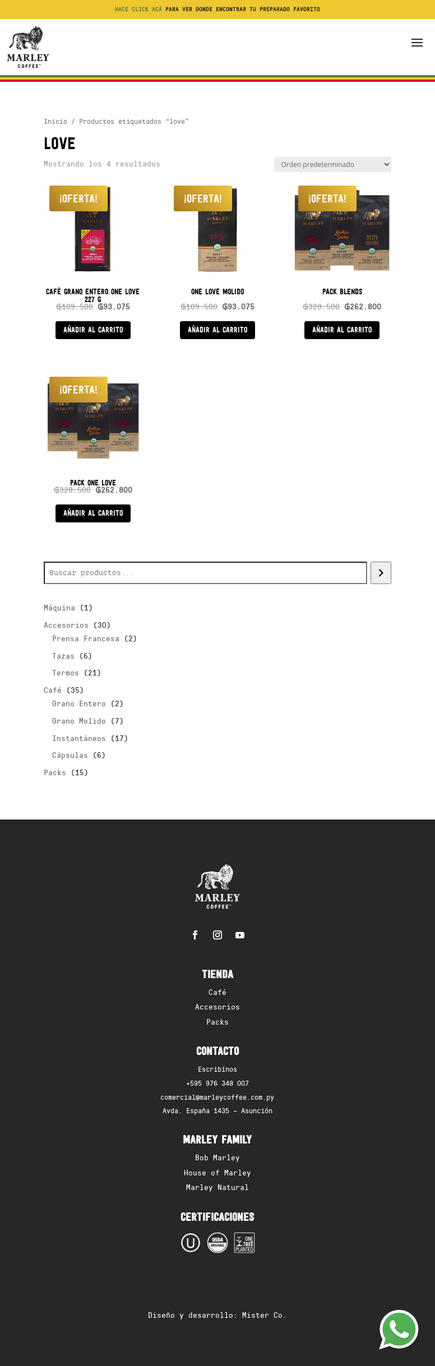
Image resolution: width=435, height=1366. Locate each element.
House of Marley (217, 1172)
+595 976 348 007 (217, 1082)
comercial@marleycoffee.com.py (217, 1096)
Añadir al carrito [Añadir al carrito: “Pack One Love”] (93, 512)
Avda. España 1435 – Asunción (217, 1110)
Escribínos (217, 1068)
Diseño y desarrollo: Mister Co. (217, 1314)
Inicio (55, 121)
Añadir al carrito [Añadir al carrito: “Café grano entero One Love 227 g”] (93, 329)
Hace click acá (138, 9)
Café (217, 992)
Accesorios (217, 1006)
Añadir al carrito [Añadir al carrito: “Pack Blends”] (342, 329)
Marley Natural (217, 1187)
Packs (217, 1021)
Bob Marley (217, 1157)
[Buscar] (381, 573)
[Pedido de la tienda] (332, 164)
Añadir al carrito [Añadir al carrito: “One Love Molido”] (217, 329)
